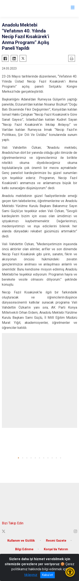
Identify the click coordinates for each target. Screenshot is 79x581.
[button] (18, 457)
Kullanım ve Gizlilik (21, 540)
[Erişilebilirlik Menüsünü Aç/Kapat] (70, 572)
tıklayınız (30, 575)
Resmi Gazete (56, 540)
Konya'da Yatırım (56, 549)
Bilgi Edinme (24, 549)
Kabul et (47, 575)
